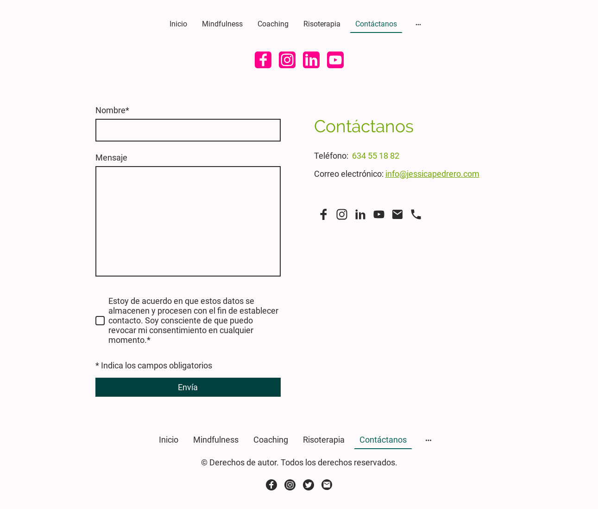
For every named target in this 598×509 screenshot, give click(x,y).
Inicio (178, 23)
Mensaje (111, 157)
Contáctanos (376, 23)
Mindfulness (222, 23)
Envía (188, 387)
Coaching (273, 23)
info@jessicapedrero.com (432, 174)
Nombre (112, 110)
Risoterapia (321, 23)
